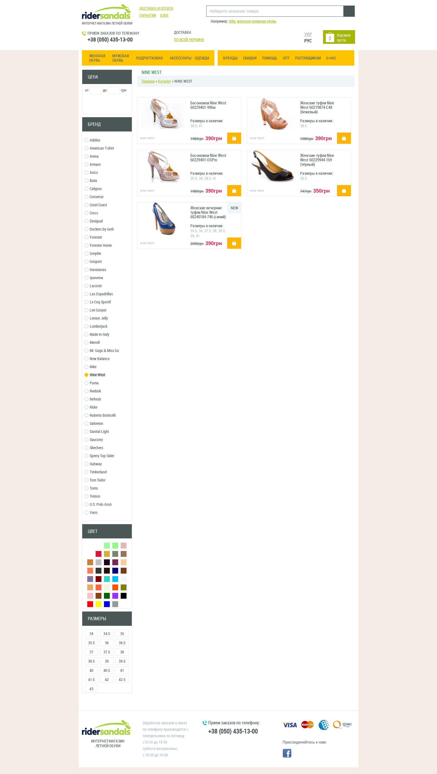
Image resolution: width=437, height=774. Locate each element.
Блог (164, 15)
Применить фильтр (107, 104)
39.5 (122, 661)
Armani (92, 164)
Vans (91, 512)
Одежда (202, 58)
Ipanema (93, 277)
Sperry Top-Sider (99, 456)
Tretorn (92, 496)
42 (107, 679)
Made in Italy (96, 334)
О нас (331, 58)
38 (122, 652)
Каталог (164, 81)
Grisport (93, 261)
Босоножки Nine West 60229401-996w (208, 105)
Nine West (94, 375)
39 (107, 661)
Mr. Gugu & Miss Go (101, 350)
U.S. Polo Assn (98, 504)
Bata (90, 180)
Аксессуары (180, 58)
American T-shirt (99, 148)
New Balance (97, 358)
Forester (93, 237)
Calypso (93, 188)
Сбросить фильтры (107, 703)
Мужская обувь (120, 58)
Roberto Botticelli (100, 415)
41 (122, 670)
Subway (93, 464)
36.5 (122, 643)
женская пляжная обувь (256, 21)
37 (91, 652)
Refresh (92, 399)
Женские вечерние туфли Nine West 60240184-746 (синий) (208, 212)
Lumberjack (95, 326)
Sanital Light (96, 431)
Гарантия (147, 15)
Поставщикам (308, 58)
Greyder (92, 253)
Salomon (93, 423)
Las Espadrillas (98, 294)
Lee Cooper (95, 310)
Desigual (93, 221)
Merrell (92, 342)
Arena (91, 156)
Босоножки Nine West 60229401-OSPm (208, 157)
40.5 (106, 670)
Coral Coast (95, 205)
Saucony (93, 439)
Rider (91, 407)
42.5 (122, 679)
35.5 (91, 643)
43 (91, 689)
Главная (148, 81)
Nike (90, 367)
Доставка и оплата (156, 8)
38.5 (91, 661)
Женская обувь (97, 58)
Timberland (95, 472)
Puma (91, 383)
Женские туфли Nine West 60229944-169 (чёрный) (317, 160)
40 (91, 670)
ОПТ (286, 58)
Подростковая (149, 58)
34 (91, 633)
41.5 (91, 679)
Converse (93, 197)
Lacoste (93, 286)
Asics (91, 172)
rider (232, 21)
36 (107, 643)
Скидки (249, 58)
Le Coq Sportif (97, 302)
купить (231, 134)
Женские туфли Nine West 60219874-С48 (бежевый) (317, 107)
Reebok (92, 391)
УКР (308, 34)
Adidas (92, 140)
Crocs (91, 213)
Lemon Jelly (96, 318)
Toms (91, 488)
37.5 (106, 652)
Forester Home (98, 245)
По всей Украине (189, 39)
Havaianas (95, 269)
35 (122, 633)
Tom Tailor (94, 480)
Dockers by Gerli (99, 229)
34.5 (106, 633)
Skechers (93, 447)
